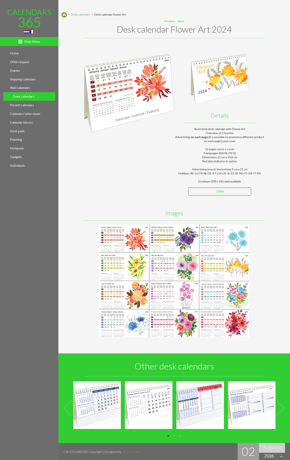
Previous (67, 408)
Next (280, 408)
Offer (220, 191)
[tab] (29, 41)
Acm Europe (131, 452)
